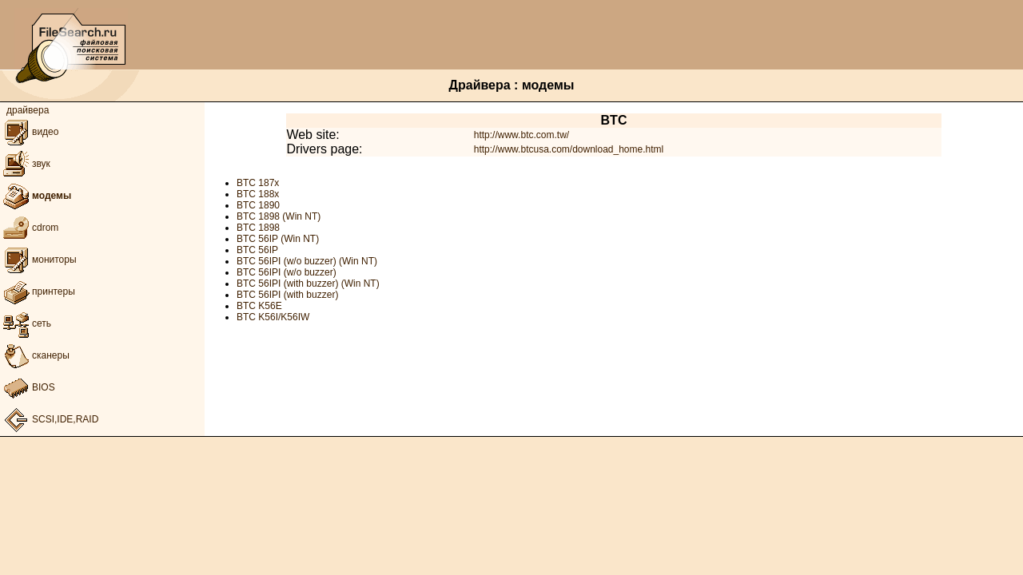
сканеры (35, 355)
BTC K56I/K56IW (273, 317)
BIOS (27, 387)
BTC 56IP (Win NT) (278, 238)
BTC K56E (259, 305)
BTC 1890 (258, 205)
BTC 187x (258, 182)
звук (25, 163)
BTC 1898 (258, 227)
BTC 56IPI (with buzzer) (287, 294)
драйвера (27, 110)
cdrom (29, 227)
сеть (25, 323)
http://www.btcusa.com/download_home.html (568, 149)
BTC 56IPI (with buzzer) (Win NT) (308, 283)
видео (29, 131)
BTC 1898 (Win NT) (278, 216)
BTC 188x (258, 194)
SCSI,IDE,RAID (49, 419)
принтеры (37, 291)
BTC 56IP (257, 250)
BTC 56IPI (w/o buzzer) (286, 272)
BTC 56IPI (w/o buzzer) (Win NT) (307, 261)
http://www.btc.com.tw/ (521, 135)
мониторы (38, 259)
